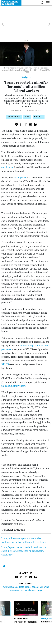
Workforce (26, 61)
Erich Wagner (17, 95)
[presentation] (2, 600)
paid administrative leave (13, 370)
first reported (20, 161)
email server (7, 151)
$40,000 (5, 348)
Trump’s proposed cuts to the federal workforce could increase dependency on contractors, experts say (25, 535)
